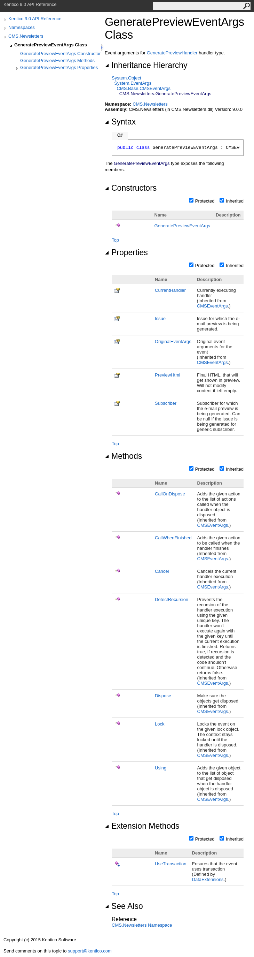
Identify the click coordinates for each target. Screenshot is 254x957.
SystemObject (126, 78)
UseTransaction (170, 863)
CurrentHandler (170, 290)
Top (115, 240)
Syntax (120, 121)
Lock (159, 724)
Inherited (235, 201)
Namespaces (21, 27)
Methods (123, 456)
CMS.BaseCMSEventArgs (143, 88)
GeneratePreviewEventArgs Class (50, 44)
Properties (126, 252)
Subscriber (165, 403)
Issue (160, 318)
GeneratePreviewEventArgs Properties (59, 67)
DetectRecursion (171, 599)
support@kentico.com (90, 951)
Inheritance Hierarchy (146, 65)
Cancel (162, 571)
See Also (124, 906)
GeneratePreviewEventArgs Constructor (60, 53)
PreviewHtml (167, 375)
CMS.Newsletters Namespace (142, 925)
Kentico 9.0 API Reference (34, 18)
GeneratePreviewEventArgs (182, 225)
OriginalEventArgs (173, 341)
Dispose (163, 695)
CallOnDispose (170, 493)
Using (160, 767)
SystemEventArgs (132, 83)
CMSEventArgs (212, 306)
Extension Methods (142, 825)
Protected (205, 201)
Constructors (131, 187)
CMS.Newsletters (25, 36)
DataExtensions (208, 879)
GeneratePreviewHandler (172, 52)
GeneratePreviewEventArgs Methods (57, 60)
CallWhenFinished (173, 537)
